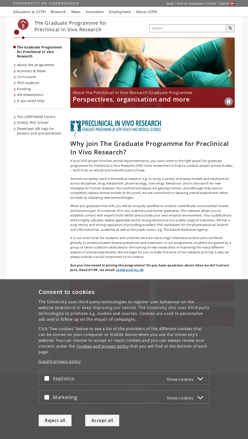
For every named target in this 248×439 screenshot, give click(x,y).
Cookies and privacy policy (103, 346)
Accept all (102, 420)
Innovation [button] (94, 11)
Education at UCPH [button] (29, 11)
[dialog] (124, 359)
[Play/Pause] (228, 101)
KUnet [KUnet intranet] (211, 3)
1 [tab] (149, 106)
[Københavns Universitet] (21, 29)
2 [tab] (152, 106)
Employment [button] (120, 11)
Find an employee (190, 3)
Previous (75, 73)
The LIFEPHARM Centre (36, 116)
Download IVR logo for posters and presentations (39, 131)
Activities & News (31, 71)
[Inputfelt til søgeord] (187, 28)
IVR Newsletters (30, 94)
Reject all (55, 420)
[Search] (230, 28)
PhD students (28, 82)
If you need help (31, 100)
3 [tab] (155, 106)
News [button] (76, 11)
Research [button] (58, 11)
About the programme (35, 65)
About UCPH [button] (146, 11)
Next (230, 73)
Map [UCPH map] (169, 3)
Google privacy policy (60, 361)
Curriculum (26, 76)
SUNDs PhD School (32, 122)
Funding (24, 89)
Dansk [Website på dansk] (224, 3)
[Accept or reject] (48, 378)
